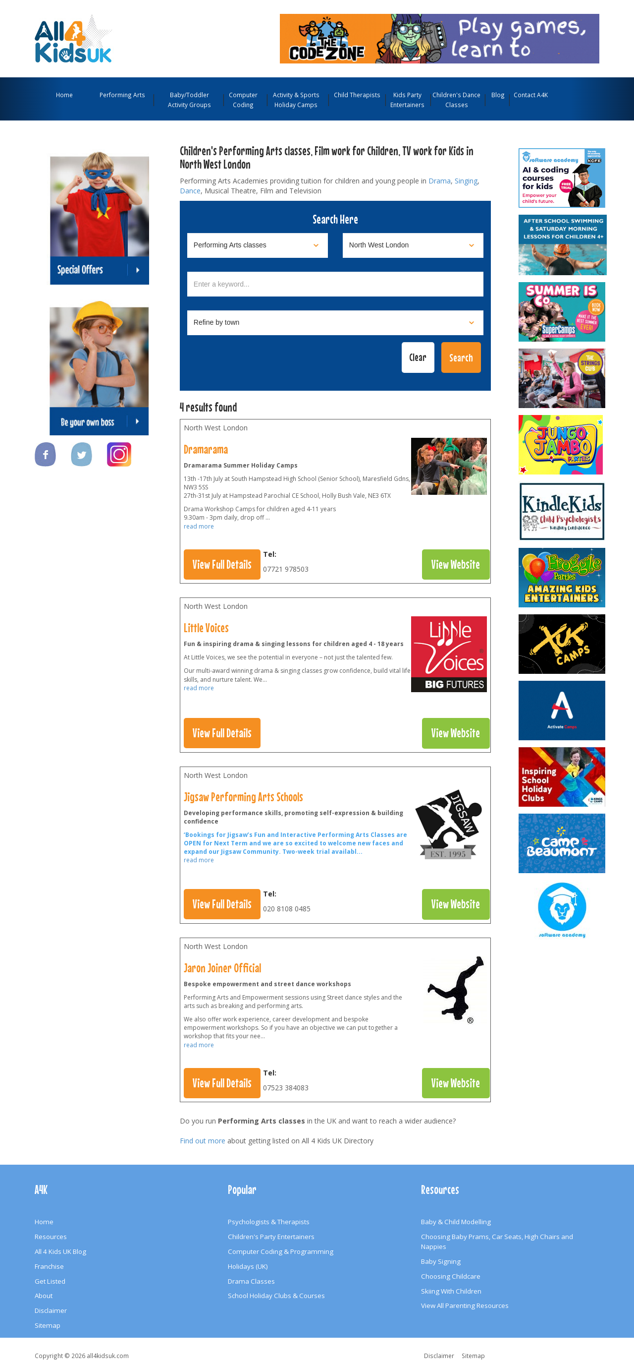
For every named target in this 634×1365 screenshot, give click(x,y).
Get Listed (50, 1281)
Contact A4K (531, 95)
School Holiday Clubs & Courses (276, 1295)
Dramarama (206, 449)
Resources (51, 1236)
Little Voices (206, 628)
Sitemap (47, 1325)
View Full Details (222, 564)
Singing (466, 180)
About (44, 1295)
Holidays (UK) (248, 1266)
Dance (190, 190)
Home (64, 95)
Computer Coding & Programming (280, 1251)
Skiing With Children (451, 1291)
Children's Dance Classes (456, 100)
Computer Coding (243, 100)
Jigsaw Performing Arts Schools (243, 797)
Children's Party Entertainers (271, 1236)
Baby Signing (441, 1261)
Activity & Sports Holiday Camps (296, 100)
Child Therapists (357, 95)
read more (199, 526)
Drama (439, 180)
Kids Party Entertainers (407, 100)
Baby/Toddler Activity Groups (189, 100)
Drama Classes (251, 1281)
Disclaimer (51, 1310)
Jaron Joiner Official (222, 968)
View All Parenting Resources (465, 1305)
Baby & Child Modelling (456, 1221)
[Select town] (335, 322)
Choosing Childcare (450, 1276)
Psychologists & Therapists (269, 1221)
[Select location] (413, 245)
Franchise (49, 1266)
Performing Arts (122, 95)
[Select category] (257, 245)
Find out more (202, 1140)
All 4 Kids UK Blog (60, 1251)
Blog (498, 95)
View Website (455, 564)
